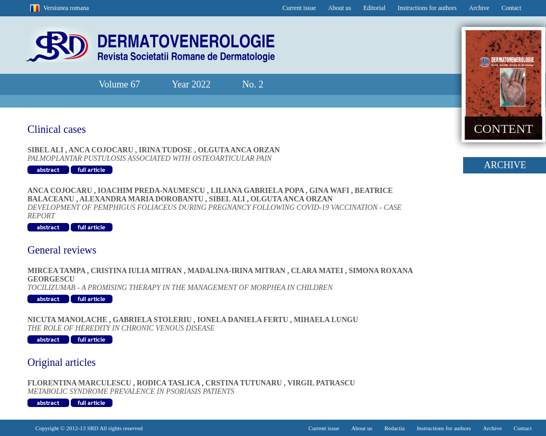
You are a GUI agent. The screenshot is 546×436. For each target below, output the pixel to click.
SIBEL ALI (46, 150)
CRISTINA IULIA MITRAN (137, 271)
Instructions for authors (427, 8)
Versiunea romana (66, 8)
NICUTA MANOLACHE (68, 320)
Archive (479, 8)
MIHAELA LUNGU (326, 320)
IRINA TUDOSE (166, 150)
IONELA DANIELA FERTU (243, 320)
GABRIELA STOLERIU (153, 320)
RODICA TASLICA (169, 383)
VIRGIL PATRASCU (321, 383)
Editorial (374, 8)
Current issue (299, 8)
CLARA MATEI (318, 271)
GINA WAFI (330, 191)
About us (339, 8)
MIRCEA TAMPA (57, 271)
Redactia (394, 428)
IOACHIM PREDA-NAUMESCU (152, 191)
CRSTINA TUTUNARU (244, 383)
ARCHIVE (505, 165)
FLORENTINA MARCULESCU (80, 383)
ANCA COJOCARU (102, 150)
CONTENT (503, 128)
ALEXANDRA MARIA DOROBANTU (142, 199)
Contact (511, 8)
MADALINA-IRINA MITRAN (237, 271)
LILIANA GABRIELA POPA (258, 191)
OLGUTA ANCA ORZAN (239, 150)
